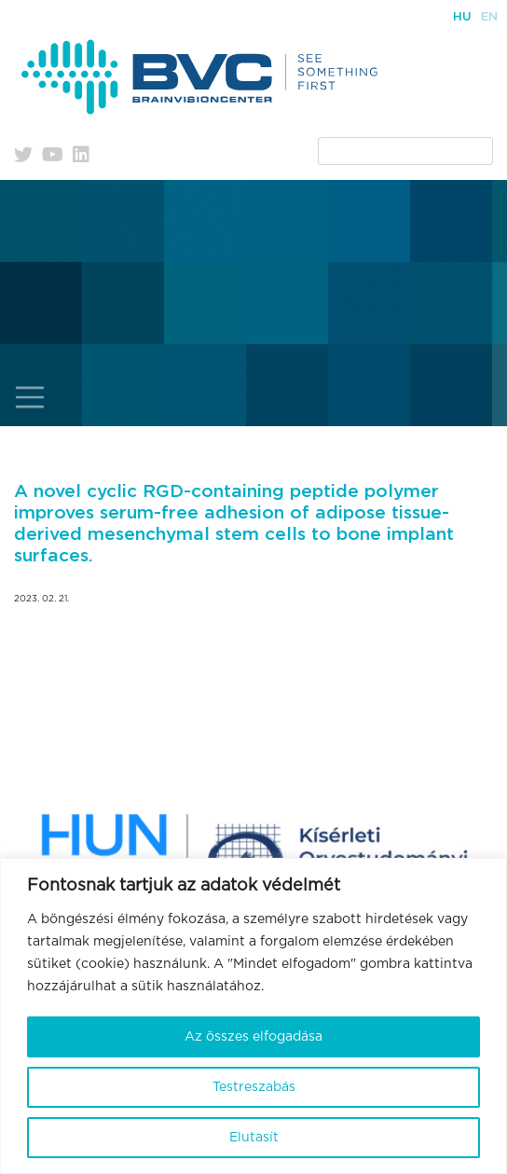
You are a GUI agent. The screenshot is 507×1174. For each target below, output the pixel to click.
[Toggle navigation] (30, 398)
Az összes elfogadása (253, 1036)
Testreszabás (253, 1087)
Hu (462, 17)
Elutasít (254, 1137)
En (489, 17)
